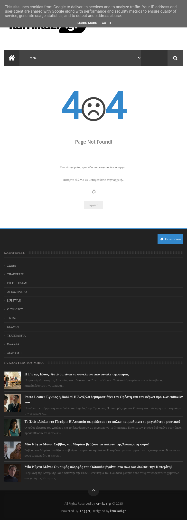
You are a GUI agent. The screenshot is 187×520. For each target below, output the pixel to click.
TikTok (11, 318)
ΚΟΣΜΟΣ (13, 327)
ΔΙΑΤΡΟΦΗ (14, 353)
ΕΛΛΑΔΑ (13, 344)
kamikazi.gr (104, 503)
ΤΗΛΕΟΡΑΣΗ (15, 274)
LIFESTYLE (14, 300)
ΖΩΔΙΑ (11, 265)
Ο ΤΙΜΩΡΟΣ (15, 309)
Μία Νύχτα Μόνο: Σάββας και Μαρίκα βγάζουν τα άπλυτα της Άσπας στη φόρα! (87, 444)
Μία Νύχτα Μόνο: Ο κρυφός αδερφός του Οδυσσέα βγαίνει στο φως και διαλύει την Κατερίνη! (98, 467)
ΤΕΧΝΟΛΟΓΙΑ (16, 335)
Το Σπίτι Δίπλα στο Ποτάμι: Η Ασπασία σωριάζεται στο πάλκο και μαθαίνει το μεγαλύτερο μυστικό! (102, 422)
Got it (107, 23)
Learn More (87, 23)
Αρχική (93, 205)
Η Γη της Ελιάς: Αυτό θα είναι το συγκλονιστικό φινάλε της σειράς (77, 374)
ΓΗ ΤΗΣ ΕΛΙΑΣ (17, 283)
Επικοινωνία (170, 239)
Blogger (84, 511)
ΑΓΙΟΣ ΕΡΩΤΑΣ (17, 292)
